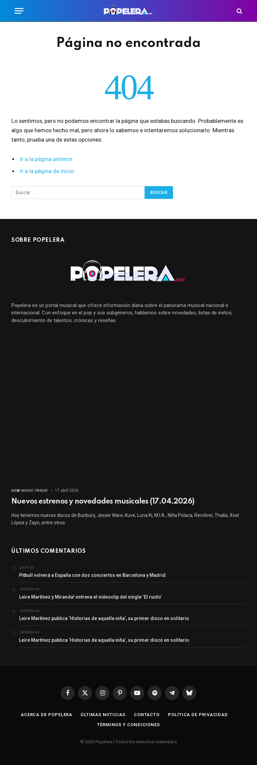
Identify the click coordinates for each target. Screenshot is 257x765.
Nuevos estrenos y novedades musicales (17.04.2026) (102, 501)
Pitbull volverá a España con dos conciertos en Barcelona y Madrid (92, 575)
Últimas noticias (103, 714)
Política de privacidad (198, 714)
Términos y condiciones (128, 724)
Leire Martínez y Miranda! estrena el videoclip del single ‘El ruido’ (90, 597)
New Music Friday (29, 490)
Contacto (147, 714)
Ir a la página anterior (46, 159)
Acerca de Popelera (46, 714)
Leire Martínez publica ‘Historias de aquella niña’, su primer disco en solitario (104, 618)
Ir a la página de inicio (47, 171)
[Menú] (19, 10)
